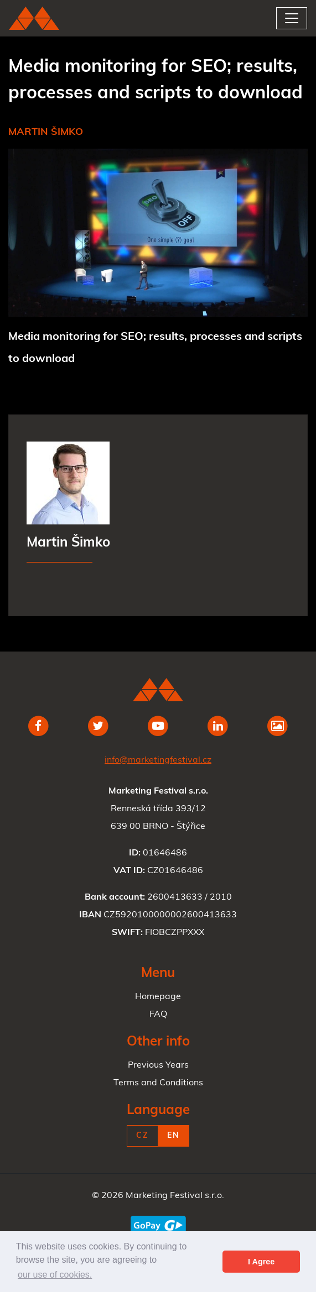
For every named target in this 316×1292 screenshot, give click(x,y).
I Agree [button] (261, 1261)
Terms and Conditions (158, 1083)
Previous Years (158, 1065)
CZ (142, 1136)
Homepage (158, 996)
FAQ (158, 1014)
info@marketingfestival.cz (158, 760)
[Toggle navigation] (291, 18)
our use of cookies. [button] (55, 1274)
